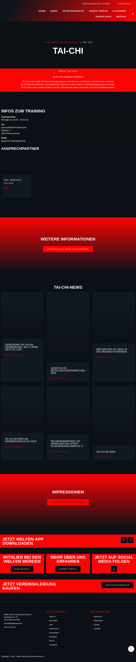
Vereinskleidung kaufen (96, 4)
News (54, 11)
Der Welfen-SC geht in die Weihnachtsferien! (111, 350)
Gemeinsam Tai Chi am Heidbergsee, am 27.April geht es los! (21, 347)
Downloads (104, 17)
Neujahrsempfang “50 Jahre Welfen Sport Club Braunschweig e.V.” (67, 444)
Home (42, 11)
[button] (68, 249)
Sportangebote (73, 11)
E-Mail (6, 188)
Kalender (119, 11)
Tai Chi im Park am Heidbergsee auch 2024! (21, 440)
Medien (121, 17)
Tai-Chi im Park (105, 452)
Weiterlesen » (14, 355)
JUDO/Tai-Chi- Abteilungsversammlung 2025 (68, 370)
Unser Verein (98, 11)
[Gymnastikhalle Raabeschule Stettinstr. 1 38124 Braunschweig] (102, 127)
